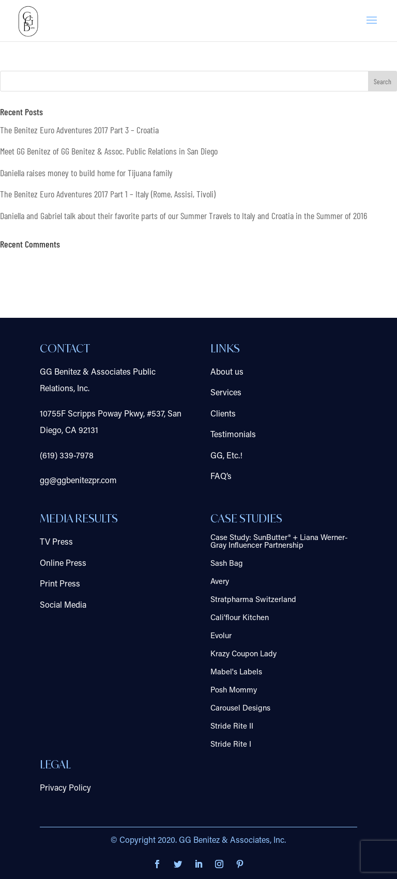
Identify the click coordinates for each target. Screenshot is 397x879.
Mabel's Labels (236, 672)
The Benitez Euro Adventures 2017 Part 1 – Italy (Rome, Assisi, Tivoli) (108, 193)
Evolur (221, 636)
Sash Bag (226, 564)
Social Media (63, 606)
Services (225, 393)
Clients (223, 414)
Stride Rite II (231, 727)
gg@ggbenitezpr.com (78, 481)
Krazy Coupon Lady (243, 654)
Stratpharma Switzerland (253, 600)
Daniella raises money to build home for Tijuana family (86, 172)
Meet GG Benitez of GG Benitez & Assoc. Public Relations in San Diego (109, 151)
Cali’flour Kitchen (239, 618)
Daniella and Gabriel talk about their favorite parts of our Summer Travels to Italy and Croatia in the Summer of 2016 (183, 215)
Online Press (63, 564)
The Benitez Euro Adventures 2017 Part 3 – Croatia (79, 129)
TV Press (56, 542)
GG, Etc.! (226, 456)
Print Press (60, 584)
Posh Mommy (233, 691)
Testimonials (233, 435)
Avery (219, 582)
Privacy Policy (65, 788)
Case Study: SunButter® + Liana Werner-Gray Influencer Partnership (279, 542)
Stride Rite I (230, 745)
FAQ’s (221, 477)
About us (226, 372)
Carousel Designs (240, 709)
